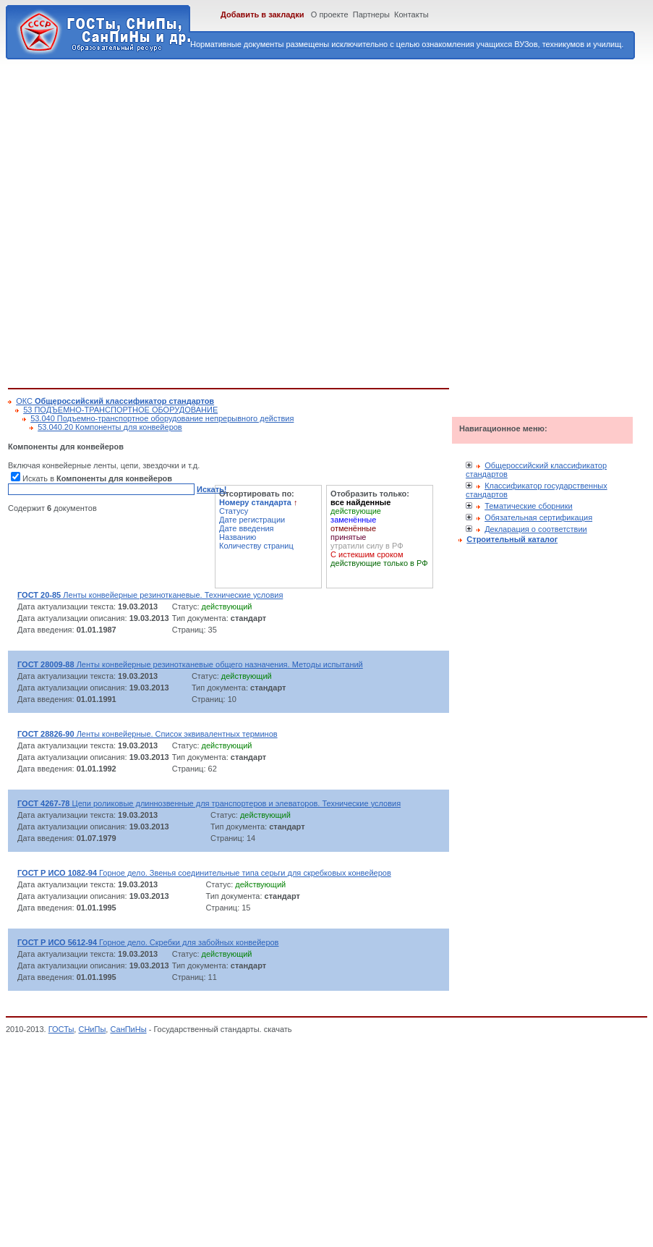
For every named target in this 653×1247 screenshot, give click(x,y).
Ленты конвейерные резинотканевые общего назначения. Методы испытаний (190, 664)
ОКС (115, 401)
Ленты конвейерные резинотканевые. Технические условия (150, 595)
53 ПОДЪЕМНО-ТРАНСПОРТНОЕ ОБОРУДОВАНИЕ (120, 409)
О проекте (330, 14)
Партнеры (371, 14)
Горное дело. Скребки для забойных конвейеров (147, 942)
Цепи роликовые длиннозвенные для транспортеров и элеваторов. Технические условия (209, 803)
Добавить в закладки (262, 14)
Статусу (233, 511)
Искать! (211, 489)
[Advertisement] (155, 221)
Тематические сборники (529, 506)
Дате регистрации (252, 519)
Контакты (411, 14)
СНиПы (92, 1029)
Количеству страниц (256, 545)
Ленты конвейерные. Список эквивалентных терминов (147, 734)
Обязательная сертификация (538, 517)
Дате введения (246, 528)
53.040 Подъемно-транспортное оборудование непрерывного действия (162, 418)
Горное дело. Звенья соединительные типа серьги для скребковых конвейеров (204, 872)
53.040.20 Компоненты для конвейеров (110, 427)
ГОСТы (61, 1029)
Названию (237, 537)
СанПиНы (128, 1029)
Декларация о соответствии (536, 529)
